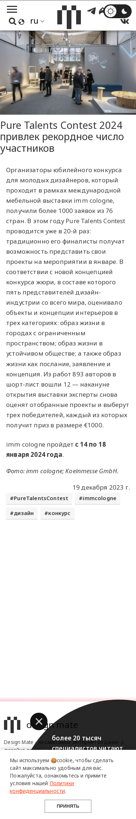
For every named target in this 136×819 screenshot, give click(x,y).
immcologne (99, 498)
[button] (39, 721)
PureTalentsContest (41, 498)
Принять (68, 806)
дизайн (24, 513)
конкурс (59, 513)
